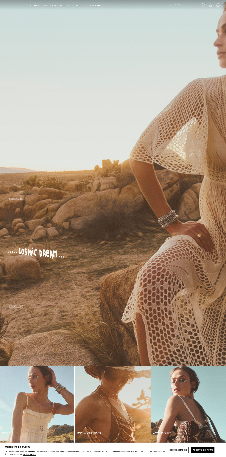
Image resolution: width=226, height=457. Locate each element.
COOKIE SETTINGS (178, 450)
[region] (113, 450)
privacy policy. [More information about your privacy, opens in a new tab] (29, 454)
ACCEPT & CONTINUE (203, 450)
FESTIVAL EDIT (17, 199)
